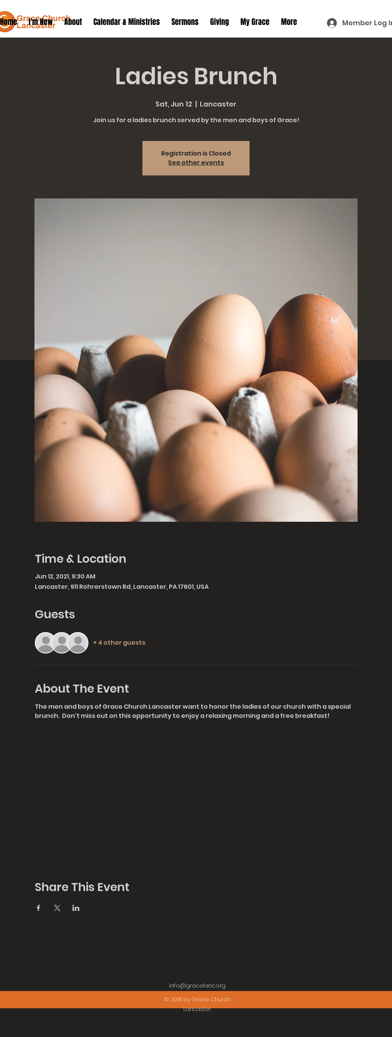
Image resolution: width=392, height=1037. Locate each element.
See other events (196, 162)
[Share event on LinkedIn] (76, 908)
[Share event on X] (57, 908)
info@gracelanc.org (197, 985)
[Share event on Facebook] (38, 908)
